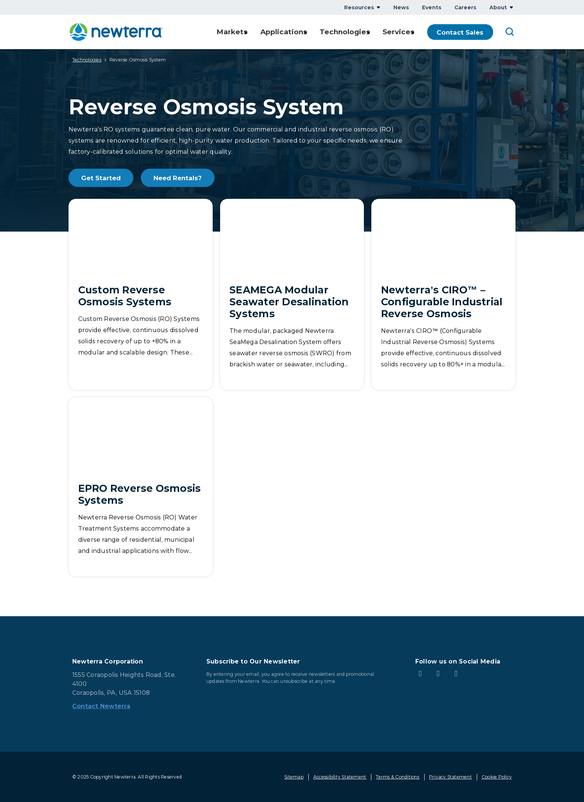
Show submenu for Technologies (370, 32)
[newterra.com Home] (116, 32)
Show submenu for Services (416, 32)
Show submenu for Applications (306, 32)
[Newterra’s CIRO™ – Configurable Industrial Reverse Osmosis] (443, 294)
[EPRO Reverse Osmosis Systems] (141, 486)
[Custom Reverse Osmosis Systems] (141, 294)
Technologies (86, 60)
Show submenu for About (511, 7)
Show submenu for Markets (246, 32)
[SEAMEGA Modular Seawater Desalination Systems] (292, 294)
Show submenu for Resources (378, 7)
